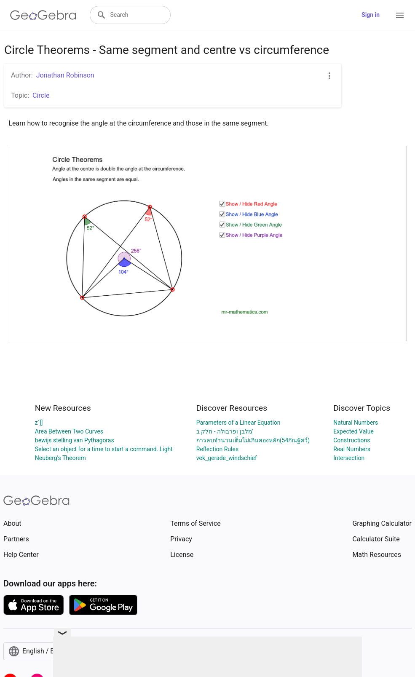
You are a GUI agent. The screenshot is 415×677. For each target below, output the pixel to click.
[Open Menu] (400, 15)
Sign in (370, 14)
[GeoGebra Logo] (43, 15)
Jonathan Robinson (65, 75)
